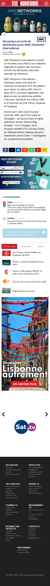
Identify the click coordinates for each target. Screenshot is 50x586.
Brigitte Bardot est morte (23, 291)
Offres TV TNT (34, 489)
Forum (8, 540)
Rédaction (32, 529)
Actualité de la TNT (13, 486)
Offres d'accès (11, 533)
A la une (9, 467)
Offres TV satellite (35, 486)
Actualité (9, 531)
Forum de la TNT (12, 498)
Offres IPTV (33, 491)
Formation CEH (22, 550)
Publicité (32, 531)
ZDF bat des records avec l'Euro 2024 (29, 282)
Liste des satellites (36, 467)
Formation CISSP (23, 552)
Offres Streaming (35, 493)
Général (32, 533)
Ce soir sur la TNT (35, 514)
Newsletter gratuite (13, 474)
